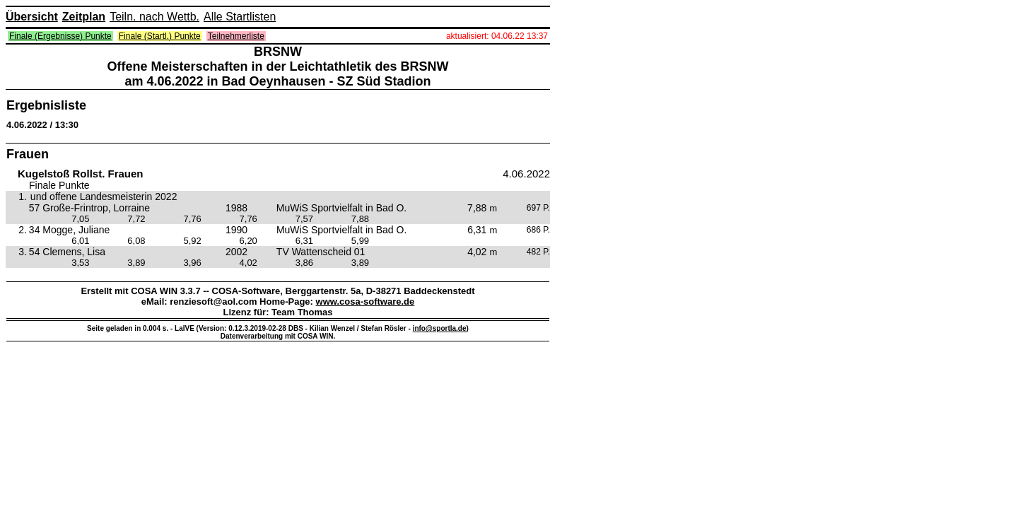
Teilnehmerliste (236, 36)
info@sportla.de (440, 328)
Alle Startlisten (240, 17)
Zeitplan (83, 17)
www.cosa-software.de (365, 301)
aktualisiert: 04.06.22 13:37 (497, 36)
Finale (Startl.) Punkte (160, 36)
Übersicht (32, 17)
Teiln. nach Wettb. (154, 17)
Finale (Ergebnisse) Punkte (60, 36)
